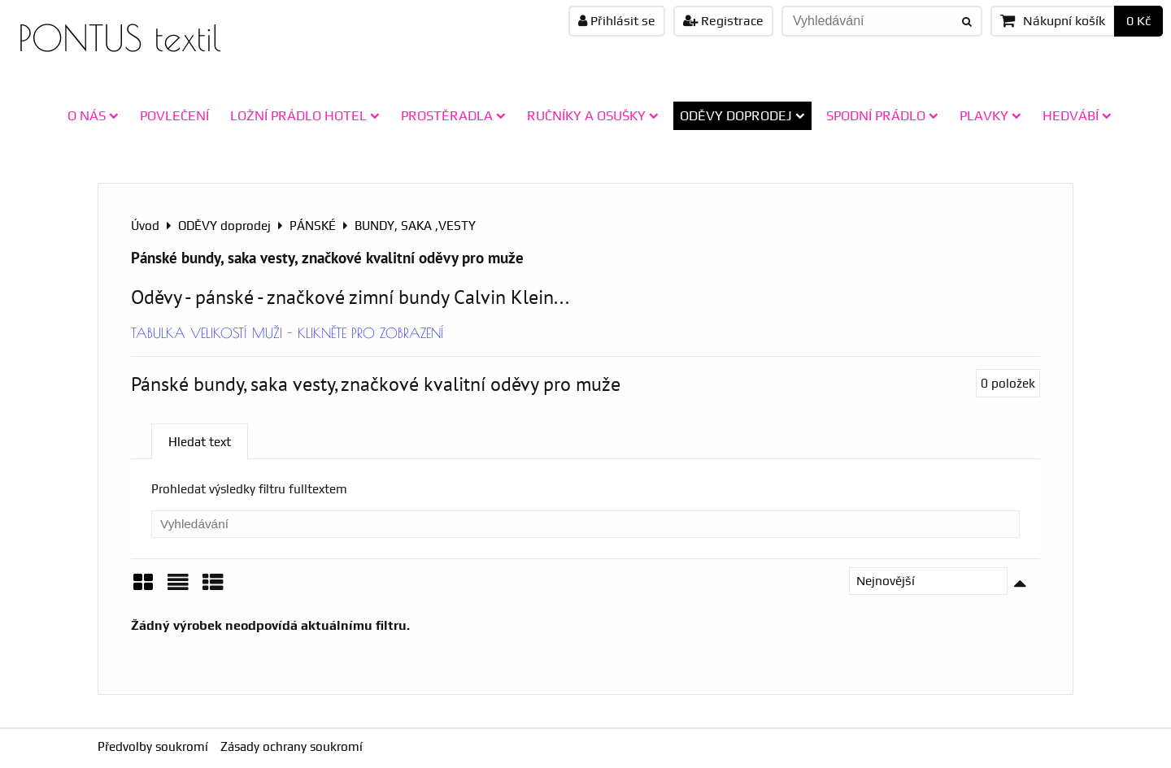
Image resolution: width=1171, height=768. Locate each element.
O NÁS (93, 115)
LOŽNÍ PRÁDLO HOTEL (305, 115)
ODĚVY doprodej (742, 115)
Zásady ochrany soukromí (291, 746)
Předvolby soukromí (153, 746)
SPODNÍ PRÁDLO (882, 115)
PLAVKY (990, 115)
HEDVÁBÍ (1077, 115)
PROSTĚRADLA (453, 115)
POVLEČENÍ (174, 115)
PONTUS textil (119, 38)
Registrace (723, 20)
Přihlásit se (616, 20)
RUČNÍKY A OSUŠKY (593, 115)
